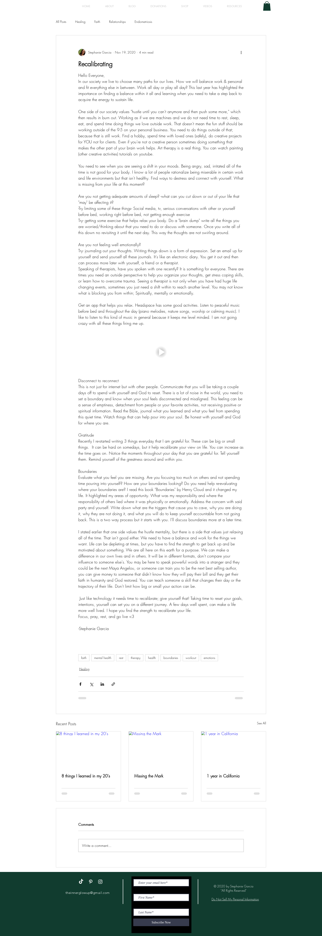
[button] (267, 6)
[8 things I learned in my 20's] (88, 750)
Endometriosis (143, 21)
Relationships (117, 21)
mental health (102, 658)
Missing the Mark (148, 776)
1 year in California (223, 776)
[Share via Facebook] (80, 684)
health (152, 658)
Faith (97, 21)
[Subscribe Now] (161, 922)
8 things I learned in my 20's (85, 776)
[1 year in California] (233, 750)
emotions (209, 658)
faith (84, 658)
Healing (80, 21)
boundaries (170, 658)
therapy (135, 658)
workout (191, 658)
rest (121, 658)
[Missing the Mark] (161, 750)
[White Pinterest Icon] (90, 881)
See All (261, 723)
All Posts (61, 21)
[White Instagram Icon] (100, 881)
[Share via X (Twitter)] (91, 684)
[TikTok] (81, 881)
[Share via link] (113, 684)
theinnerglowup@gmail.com (88, 893)
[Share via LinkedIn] (102, 684)
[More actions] (241, 52)
